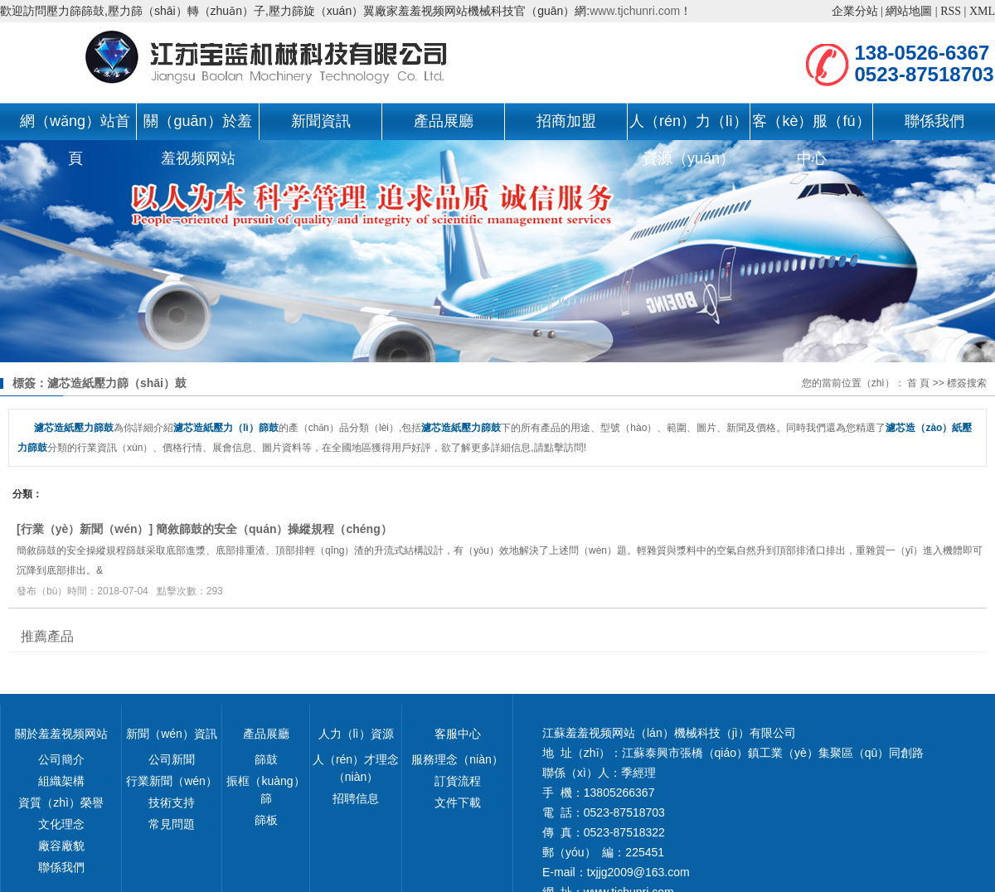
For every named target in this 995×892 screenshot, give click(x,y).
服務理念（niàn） (456, 759)
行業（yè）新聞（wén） (85, 529)
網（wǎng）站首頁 (75, 126)
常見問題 (171, 824)
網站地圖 (909, 11)
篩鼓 (266, 759)
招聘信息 (355, 798)
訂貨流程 (457, 781)
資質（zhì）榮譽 (61, 802)
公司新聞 (171, 759)
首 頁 (918, 383)
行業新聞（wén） (171, 781)
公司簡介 (61, 759)
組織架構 (61, 781)
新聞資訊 (321, 121)
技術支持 (171, 802)
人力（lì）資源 (356, 733)
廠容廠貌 (61, 845)
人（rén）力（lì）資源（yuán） (688, 126)
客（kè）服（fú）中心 (811, 126)
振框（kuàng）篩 (265, 789)
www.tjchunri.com (635, 10)
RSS (950, 11)
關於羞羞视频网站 (61, 733)
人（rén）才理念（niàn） (356, 768)
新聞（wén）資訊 (171, 733)
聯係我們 (934, 121)
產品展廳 (443, 121)
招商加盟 (566, 121)
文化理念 (61, 824)
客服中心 (457, 733)
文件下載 (457, 802)
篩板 (266, 820)
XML (982, 11)
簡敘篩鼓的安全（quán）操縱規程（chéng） (274, 529)
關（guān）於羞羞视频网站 (197, 126)
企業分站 (855, 11)
